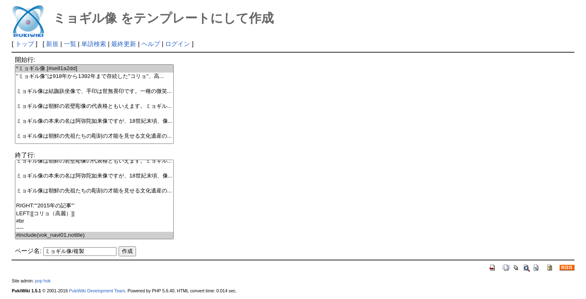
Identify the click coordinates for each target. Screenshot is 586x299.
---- (94, 228)
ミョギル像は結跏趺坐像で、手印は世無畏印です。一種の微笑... (94, 91)
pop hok (43, 280)
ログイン (177, 43)
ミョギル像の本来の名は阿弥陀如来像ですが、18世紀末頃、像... (94, 121)
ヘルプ (150, 43)
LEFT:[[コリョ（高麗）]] (94, 214)
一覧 (70, 43)
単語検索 (93, 43)
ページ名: (28, 250)
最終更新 (123, 43)
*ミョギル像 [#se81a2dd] (94, 69)
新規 (52, 43)
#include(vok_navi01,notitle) (94, 235)
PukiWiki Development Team (97, 290)
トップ (24, 43)
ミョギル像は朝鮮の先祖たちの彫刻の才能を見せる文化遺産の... (94, 136)
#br (94, 221)
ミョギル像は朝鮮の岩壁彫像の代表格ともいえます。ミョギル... (94, 106)
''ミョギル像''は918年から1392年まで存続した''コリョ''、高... (94, 76)
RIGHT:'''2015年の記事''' (94, 206)
